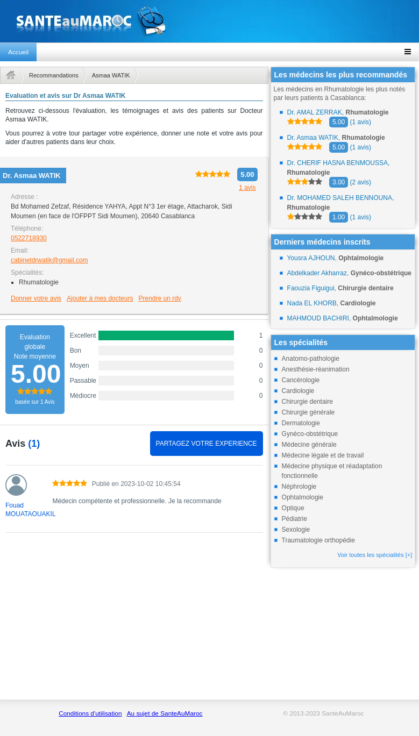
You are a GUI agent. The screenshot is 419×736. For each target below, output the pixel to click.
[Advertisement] (134, 622)
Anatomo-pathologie (310, 358)
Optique (293, 508)
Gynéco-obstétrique (310, 434)
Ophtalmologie (302, 497)
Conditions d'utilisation (90, 713)
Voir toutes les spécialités (374, 555)
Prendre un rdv (159, 298)
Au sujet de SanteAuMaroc (165, 713)
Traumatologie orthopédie (318, 540)
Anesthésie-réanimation (316, 369)
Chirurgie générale (308, 412)
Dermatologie (301, 423)
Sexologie (296, 529)
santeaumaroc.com (209, 21)
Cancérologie (301, 380)
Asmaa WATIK (111, 75)
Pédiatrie (294, 519)
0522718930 (29, 238)
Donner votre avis (36, 298)
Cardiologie (298, 391)
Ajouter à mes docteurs (100, 298)
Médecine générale (309, 444)
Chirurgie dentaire (307, 401)
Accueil (18, 52)
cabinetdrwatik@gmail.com (49, 260)
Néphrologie (299, 486)
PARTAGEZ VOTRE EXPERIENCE (206, 443)
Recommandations (54, 75)
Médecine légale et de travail (323, 455)
